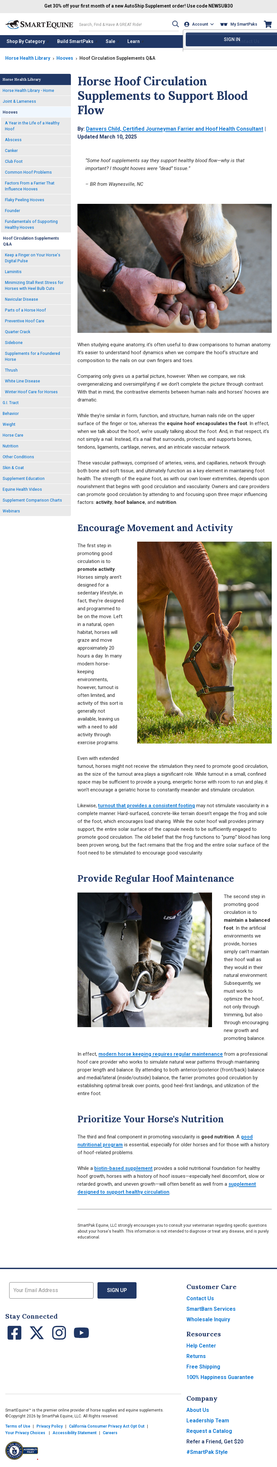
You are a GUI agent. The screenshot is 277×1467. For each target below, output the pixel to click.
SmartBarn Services (211, 1308)
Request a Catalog (209, 1431)
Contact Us (200, 1298)
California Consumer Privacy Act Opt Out (106, 1426)
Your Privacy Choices (25, 1432)
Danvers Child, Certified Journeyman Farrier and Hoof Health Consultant (174, 128)
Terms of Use (17, 1426)
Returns (196, 1356)
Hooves (64, 57)
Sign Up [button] (117, 1290)
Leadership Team (207, 1420)
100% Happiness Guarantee (220, 1377)
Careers (110, 1432)
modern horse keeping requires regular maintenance (160, 1054)
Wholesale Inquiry (208, 1319)
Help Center (201, 1345)
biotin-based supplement (123, 1168)
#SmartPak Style (207, 1452)
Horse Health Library (27, 57)
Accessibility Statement (74, 1432)
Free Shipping (203, 1366)
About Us (197, 1410)
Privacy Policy (49, 1426)
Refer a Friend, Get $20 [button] (214, 1441)
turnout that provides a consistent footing (146, 805)
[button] (174, 24)
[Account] (199, 24)
